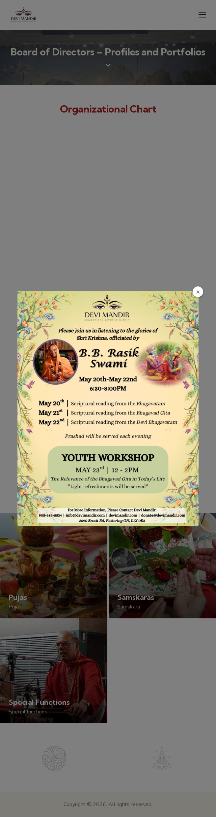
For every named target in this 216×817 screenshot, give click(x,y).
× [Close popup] (198, 292)
